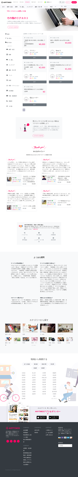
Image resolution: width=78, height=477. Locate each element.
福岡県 (54, 377)
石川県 (34, 375)
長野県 (34, 382)
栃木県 (23, 391)
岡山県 (44, 384)
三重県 (34, 391)
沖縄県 (54, 393)
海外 (54, 396)
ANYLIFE (36, 430)
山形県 (23, 384)
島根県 (44, 382)
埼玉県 (52, 364)
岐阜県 (34, 384)
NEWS (36, 432)
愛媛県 (54, 373)
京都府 (43, 368)
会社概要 (25, 430)
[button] (62, 2)
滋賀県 (34, 393)
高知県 (54, 375)
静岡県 (34, 387)
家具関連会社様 (27, 453)
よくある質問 (49, 432)
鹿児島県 (54, 391)
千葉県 (23, 396)
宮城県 (23, 380)
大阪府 (35, 368)
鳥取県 (44, 380)
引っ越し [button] (22, 6)
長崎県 (54, 382)
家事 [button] (16, 6)
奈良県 (44, 375)
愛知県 (34, 389)
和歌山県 (44, 377)
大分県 (54, 387)
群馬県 (23, 393)
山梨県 (34, 380)
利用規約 (25, 432)
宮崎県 (54, 389)
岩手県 (23, 377)
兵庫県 (44, 373)
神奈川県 (44, 364)
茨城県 (23, 389)
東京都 (35, 364)
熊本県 (54, 384)
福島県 (23, 387)
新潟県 (23, 398)
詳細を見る (35, 229)
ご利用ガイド (49, 430)
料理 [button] (51, 6)
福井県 (34, 377)
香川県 (44, 393)
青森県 (23, 375)
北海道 (23, 373)
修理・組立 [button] (10, 6)
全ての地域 (27, 364)
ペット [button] (46, 6)
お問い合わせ (49, 434)
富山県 (34, 373)
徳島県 (44, 391)
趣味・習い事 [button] (38, 6)
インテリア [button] (30, 6)
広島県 (44, 387)
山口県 (44, 389)
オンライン (54, 398)
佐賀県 (54, 380)
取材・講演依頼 (27, 455)
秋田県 (23, 382)
